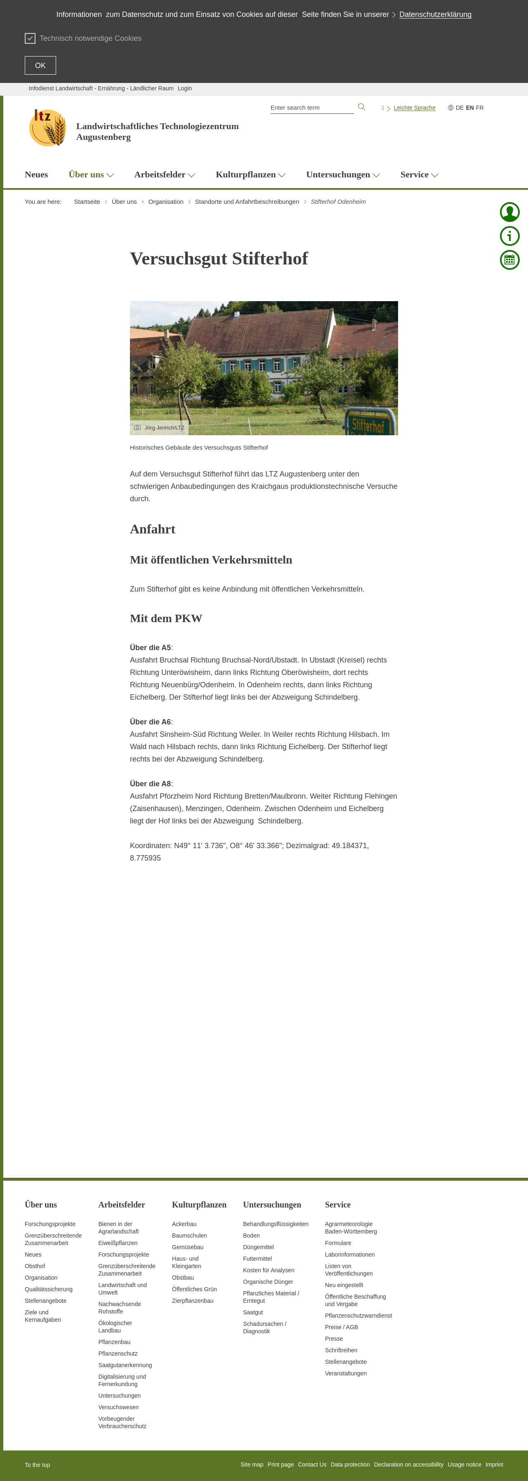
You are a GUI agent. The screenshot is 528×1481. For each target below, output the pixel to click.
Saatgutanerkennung (125, 1365)
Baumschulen (189, 1235)
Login (185, 88)
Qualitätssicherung (49, 1289)
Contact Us (312, 1464)
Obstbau (183, 1277)
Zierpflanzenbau (192, 1300)
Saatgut (253, 1312)
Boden (251, 1235)
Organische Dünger (268, 1281)
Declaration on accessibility (409, 1464)
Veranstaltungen (346, 1373)
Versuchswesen (119, 1407)
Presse (334, 1338)
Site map (251, 1464)
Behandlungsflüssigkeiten (276, 1224)
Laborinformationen (350, 1254)
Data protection (350, 1464)
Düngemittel (258, 1247)
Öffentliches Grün (194, 1289)
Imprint (494, 1464)
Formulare (338, 1243)
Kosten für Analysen (269, 1270)
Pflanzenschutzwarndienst (358, 1315)
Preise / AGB (341, 1327)
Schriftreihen (341, 1350)
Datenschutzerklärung (435, 14)
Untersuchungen (120, 1395)
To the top (37, 1465)
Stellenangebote (45, 1300)
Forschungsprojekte (50, 1224)
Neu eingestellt (344, 1285)
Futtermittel (257, 1258)
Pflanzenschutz (118, 1353)
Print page (281, 1464)
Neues (33, 1254)
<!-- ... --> (262, 1013)
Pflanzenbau (115, 1342)
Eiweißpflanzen (118, 1243)
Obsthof (35, 1266)
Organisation (41, 1277)
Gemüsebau (187, 1247)
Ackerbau (184, 1224)
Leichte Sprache (415, 107)
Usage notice (464, 1464)
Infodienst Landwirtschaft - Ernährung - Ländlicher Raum (101, 88)
